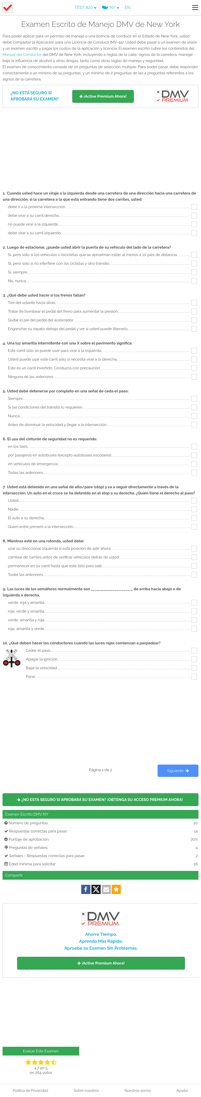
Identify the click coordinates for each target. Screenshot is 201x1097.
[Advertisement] (100, 146)
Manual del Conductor (22, 54)
